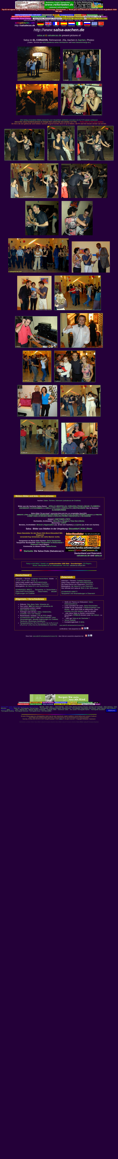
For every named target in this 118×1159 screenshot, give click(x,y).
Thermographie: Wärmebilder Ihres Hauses (84, 708)
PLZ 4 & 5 (54, 623)
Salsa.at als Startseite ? (81, 618)
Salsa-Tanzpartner (54, 541)
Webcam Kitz (23, 709)
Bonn (89, 529)
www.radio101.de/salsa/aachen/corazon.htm (72, 625)
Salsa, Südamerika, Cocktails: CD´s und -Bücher (36, 613)
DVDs (45, 615)
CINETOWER (59, 519)
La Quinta (78, 525)
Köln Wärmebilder (46, 711)
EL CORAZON (70, 506)
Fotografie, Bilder (52, 709)
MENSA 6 (50, 516)
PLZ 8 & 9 (33, 625)
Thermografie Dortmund (21, 711)
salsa (51, 707)
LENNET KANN (32, 516)
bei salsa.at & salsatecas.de (41, 606)
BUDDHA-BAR (44, 514)
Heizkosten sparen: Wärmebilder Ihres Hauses (89, 0)
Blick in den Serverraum (89, 588)
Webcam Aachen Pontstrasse (37, 709)
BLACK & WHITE (34, 514)
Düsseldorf (74, 529)
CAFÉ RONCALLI (55, 514)
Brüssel (40, 525)
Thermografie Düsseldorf (98, 709)
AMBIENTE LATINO (22, 514)
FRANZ (80, 506)
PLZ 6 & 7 (24, 625)
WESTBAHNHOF (79, 508)
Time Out (73, 521)
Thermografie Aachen (83, 709)
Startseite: (26, 551)
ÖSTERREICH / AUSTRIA (47, 625)
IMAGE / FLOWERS (91, 506)
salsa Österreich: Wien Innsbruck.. (106, 708)
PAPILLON (57, 516)
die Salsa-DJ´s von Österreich (82, 586)
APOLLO (52, 506)
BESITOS (60, 506)
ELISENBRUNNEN (59, 510)
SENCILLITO (67, 508)
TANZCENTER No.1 (74, 516)
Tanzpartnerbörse (26, 623)
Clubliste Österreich (84, 581)
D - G (21, 580)
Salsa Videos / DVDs (28, 0)
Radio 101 (17, 708)
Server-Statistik (70, 620)
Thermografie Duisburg (7, 711)
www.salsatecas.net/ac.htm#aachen (55, 42)
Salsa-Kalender (59, 707)
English (48, 25)
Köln (83, 529)
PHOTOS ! (45, 584)
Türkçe (101, 25)
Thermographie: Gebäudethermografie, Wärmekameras (55, 708)
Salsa (47, 707)
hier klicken (95, 615)
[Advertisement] (58, 666)
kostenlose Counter (71, 0)
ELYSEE (75, 514)
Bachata (42, 707)
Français (56, 25)
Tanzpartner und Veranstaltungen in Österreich (78, 593)
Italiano (79, 25)
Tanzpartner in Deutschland (45, 590)
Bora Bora (57, 521)
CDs (39, 615)
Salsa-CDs (20, 0)
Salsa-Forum (51, 546)
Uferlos (81, 521)
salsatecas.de (54, 35)
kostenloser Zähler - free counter (67, 709)
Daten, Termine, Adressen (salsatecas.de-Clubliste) (62, 500)
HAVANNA (82, 514)
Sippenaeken (49, 525)
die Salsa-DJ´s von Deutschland (37, 586)
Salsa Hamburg (108, 707)
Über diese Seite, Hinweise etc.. (38, 604)
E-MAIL (82, 622)
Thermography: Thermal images (30, 708)
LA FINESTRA (98, 514)
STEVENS (65, 516)
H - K (26, 580)
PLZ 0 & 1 (37, 623)
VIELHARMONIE (86, 516)
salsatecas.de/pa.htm (77, 565)
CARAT (63, 523)
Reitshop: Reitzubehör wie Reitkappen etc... (53, 0)
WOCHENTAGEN (40, 582)
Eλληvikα (94, 25)
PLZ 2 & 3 (45, 623)
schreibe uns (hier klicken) (74, 611)
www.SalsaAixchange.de (81, 42)
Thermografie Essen (35, 711)
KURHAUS (89, 514)
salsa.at (41, 35)
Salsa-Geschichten (91, 606)
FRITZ (68, 519)
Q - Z (35, 580)
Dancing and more (66, 514)
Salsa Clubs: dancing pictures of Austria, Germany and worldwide (83, 707)
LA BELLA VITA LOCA (52, 508)
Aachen (82, 40)
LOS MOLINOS (42, 516)
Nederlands (71, 25)
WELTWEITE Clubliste (28, 610)
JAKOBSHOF (24, 508)
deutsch (40, 25)
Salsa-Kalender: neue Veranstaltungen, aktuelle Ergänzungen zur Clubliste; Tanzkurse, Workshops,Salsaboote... (39, 619)
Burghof (66, 521)
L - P (30, 580)
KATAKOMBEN (36, 508)
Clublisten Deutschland (39, 579)
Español (64, 25)
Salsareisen (38, 0)
